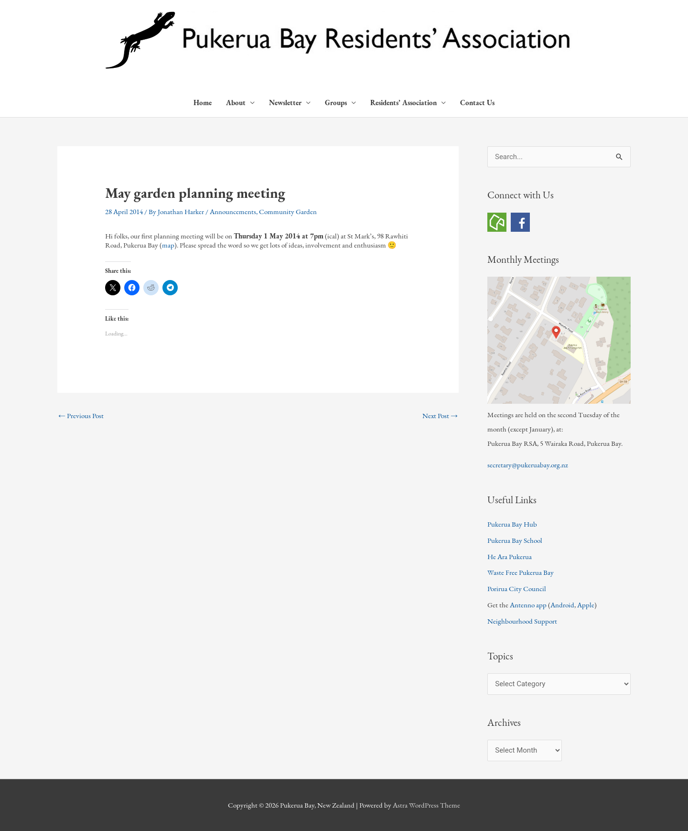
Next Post (440, 415)
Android (562, 604)
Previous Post (81, 415)
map (168, 244)
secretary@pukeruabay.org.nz (527, 464)
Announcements (233, 211)
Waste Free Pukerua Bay (520, 572)
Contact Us (477, 102)
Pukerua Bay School (514, 540)
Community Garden (288, 211)
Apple (585, 604)
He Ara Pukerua (509, 556)
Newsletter (285, 102)
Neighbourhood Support (522, 621)
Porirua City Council (516, 588)
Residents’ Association (403, 102)
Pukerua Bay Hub (512, 524)
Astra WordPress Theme (426, 804)
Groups (336, 102)
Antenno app (528, 604)
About (236, 102)
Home (203, 102)
